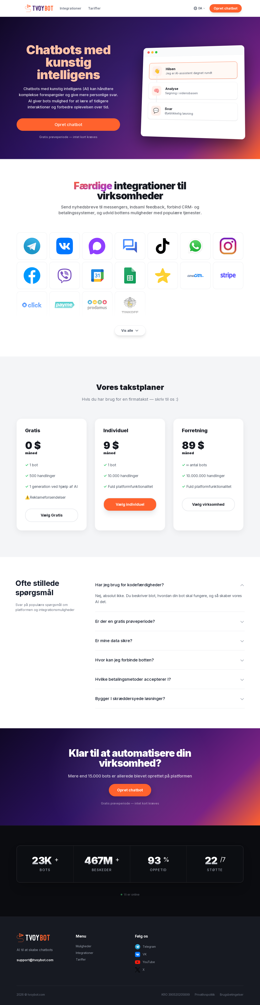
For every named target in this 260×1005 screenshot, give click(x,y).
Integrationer (70, 8)
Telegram (145, 946)
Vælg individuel (130, 504)
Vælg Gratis (52, 515)
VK (141, 954)
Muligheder (83, 946)
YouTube (145, 962)
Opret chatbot (226, 8)
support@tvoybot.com (35, 960)
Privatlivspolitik (205, 994)
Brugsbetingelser (231, 994)
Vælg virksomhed (208, 504)
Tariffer (94, 8)
